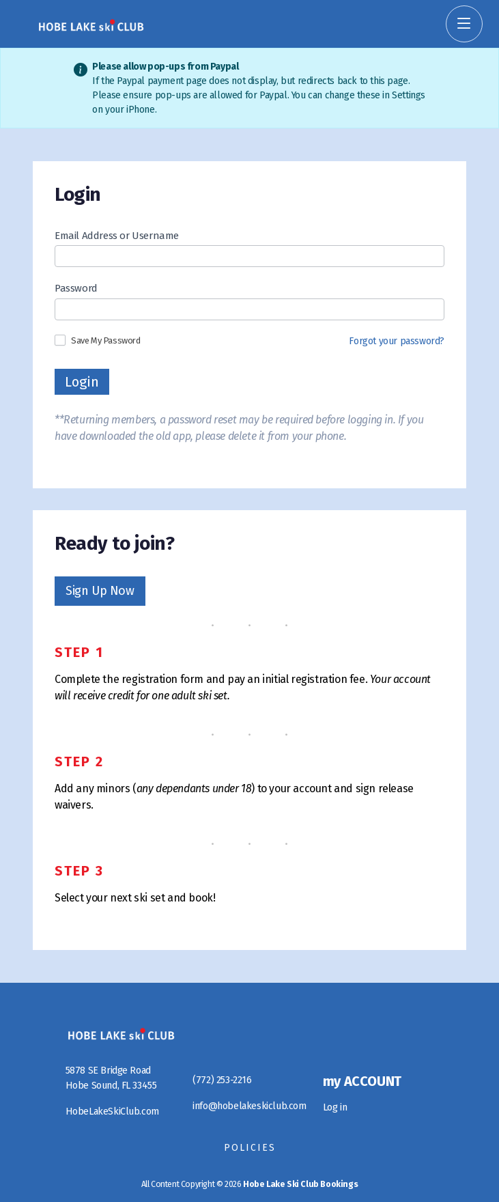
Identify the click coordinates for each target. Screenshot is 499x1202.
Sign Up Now (100, 590)
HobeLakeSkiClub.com (112, 1111)
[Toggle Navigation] (464, 23)
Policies (250, 1148)
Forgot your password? (396, 341)
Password (76, 288)
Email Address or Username (117, 235)
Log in (335, 1107)
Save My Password (98, 340)
